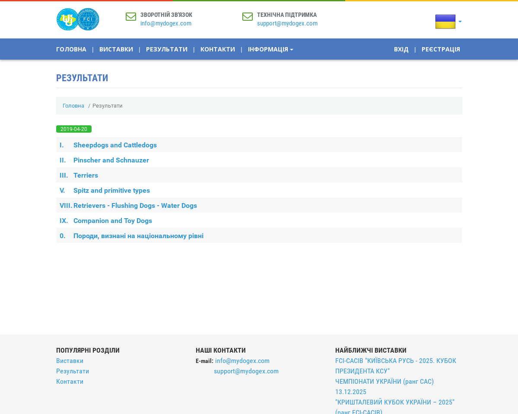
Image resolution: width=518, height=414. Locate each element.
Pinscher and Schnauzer (104, 160)
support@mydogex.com (287, 23)
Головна (71, 49)
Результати (166, 49)
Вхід (401, 49)
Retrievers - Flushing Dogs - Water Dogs (128, 205)
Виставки (116, 49)
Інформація (270, 49)
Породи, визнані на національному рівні (131, 236)
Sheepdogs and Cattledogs (108, 145)
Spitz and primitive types (105, 190)
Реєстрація (441, 49)
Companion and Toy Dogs (106, 221)
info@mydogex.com (165, 23)
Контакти (217, 49)
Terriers (79, 175)
